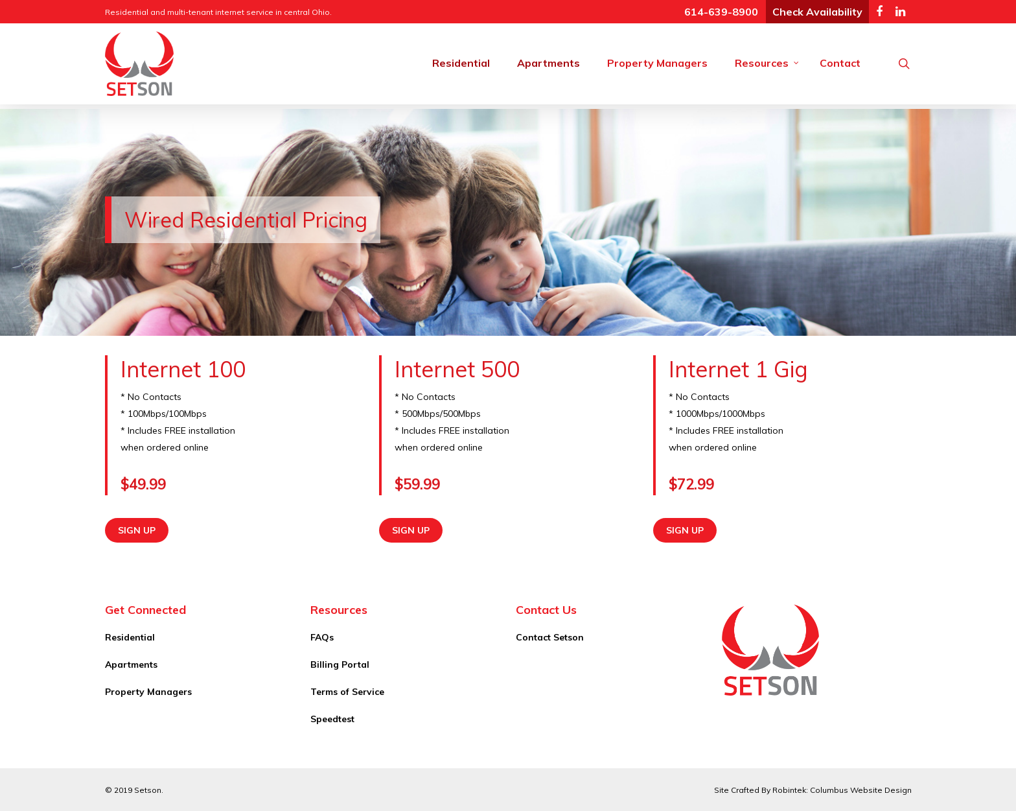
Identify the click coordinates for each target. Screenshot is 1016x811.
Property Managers (657, 62)
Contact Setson (550, 637)
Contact (840, 62)
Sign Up (137, 530)
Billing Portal (339, 664)
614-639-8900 (721, 11)
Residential (461, 62)
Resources (767, 63)
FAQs (322, 637)
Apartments (548, 62)
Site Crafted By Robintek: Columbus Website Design (813, 790)
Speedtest (332, 719)
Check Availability (817, 11)
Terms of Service (347, 692)
